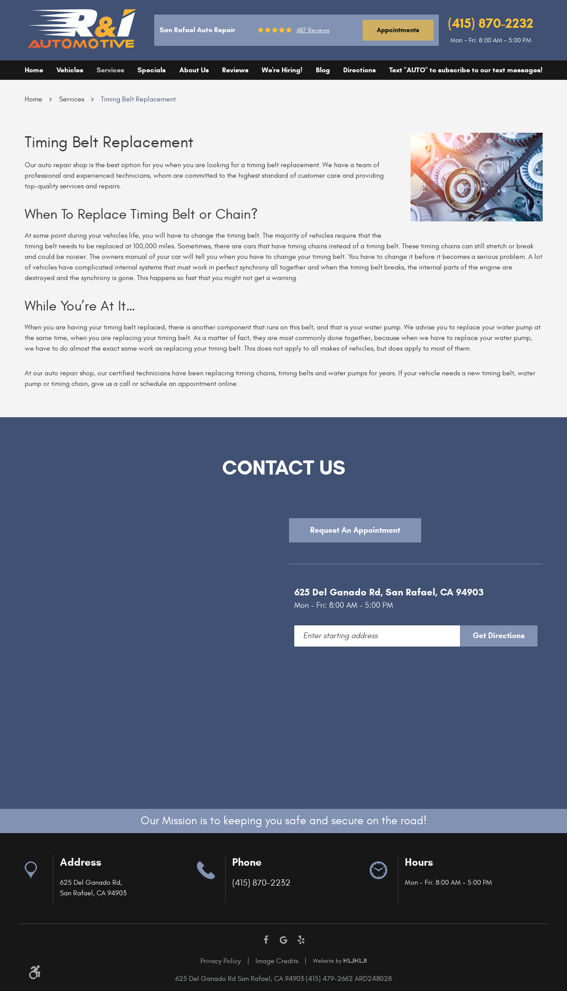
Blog (323, 70)
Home (34, 70)
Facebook (266, 940)
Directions (359, 70)
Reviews (235, 70)
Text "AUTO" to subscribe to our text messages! (465, 70)
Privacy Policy (220, 961)
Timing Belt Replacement (138, 99)
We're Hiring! (282, 70)
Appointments (398, 30)
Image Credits (277, 961)
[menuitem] (34, 70)
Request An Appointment (355, 530)
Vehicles (69, 70)
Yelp (301, 940)
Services (110, 70)
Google (284, 940)
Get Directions (499, 635)
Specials (151, 70)
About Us (194, 70)
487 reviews (313, 30)
